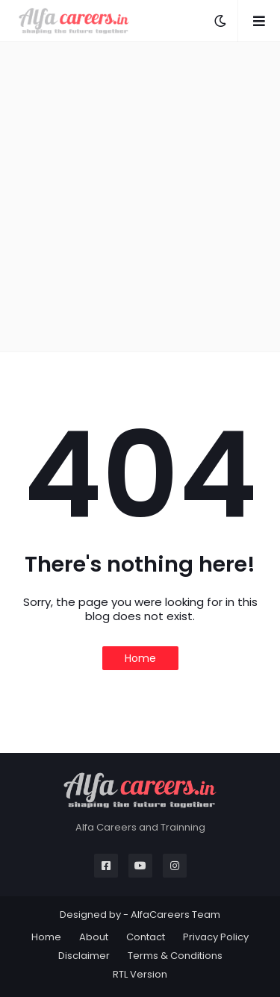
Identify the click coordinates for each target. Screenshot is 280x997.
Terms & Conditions (175, 955)
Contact (145, 937)
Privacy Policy (216, 937)
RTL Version (140, 974)
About (93, 937)
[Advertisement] (140, 197)
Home (140, 658)
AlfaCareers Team (175, 914)
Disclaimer (84, 955)
